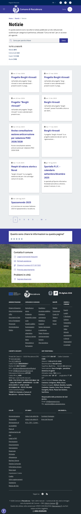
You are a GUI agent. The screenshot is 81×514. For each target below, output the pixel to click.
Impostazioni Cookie (15, 473)
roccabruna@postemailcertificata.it (24, 368)
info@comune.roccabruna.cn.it (23, 370)
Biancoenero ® (57, 506)
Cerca (64, 40)
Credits (11, 476)
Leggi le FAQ (13, 438)
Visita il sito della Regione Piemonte (37, 416)
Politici (11, 330)
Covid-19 (56, 314)
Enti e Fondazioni (14, 320)
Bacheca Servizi (14, 460)
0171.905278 (16, 361)
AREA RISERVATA (39, 511)
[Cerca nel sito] (70, 9)
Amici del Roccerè (47, 419)
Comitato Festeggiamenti (49, 416)
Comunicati (56, 311)
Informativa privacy (15, 467)
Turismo (41, 339)
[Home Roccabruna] (28, 9)
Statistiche (12, 482)
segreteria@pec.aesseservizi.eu (55, 404)
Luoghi (66, 313)
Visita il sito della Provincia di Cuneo (36, 419)
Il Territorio (67, 316)
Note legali (12, 470)
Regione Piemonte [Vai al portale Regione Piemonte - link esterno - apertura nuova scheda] (14, 3)
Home (11, 18)
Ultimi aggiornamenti (15, 479)
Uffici (10, 314)
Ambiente (28, 314)
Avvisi (54, 324)
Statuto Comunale (15, 463)
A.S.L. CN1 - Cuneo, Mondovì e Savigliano (38, 422)
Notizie (55, 308)
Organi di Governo (14, 308)
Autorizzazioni (29, 327)
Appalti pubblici (30, 324)
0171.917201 (15, 359)
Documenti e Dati (14, 317)
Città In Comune (50, 503)
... (37, 219)
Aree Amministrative (15, 311)
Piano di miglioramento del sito (15, 432)
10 (41, 219)
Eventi (66, 310)
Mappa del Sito (14, 486)
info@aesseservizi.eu (53, 401)
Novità (16, 18)
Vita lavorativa (43, 343)
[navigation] (4, 9)
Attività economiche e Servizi (68, 335)
